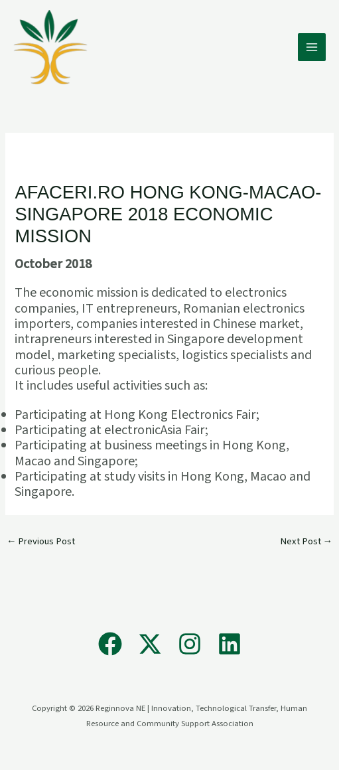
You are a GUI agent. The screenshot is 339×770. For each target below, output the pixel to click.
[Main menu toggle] (312, 47)
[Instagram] (190, 644)
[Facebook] (110, 644)
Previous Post (41, 541)
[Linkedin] (229, 644)
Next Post (306, 541)
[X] (150, 644)
